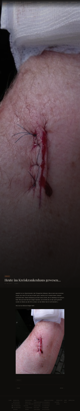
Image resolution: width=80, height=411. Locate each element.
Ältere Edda (16, 404)
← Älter (18, 388)
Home (11, 2)
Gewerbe (46, 407)
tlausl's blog (6, 4)
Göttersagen (17, 405)
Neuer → (62, 388)
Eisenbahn (47, 402)
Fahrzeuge (47, 404)
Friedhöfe (47, 405)
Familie (19, 380)
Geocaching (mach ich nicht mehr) (29, 4)
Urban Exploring (48, 400)
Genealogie (60, 2)
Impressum (74, 2)
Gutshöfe (46, 409)
